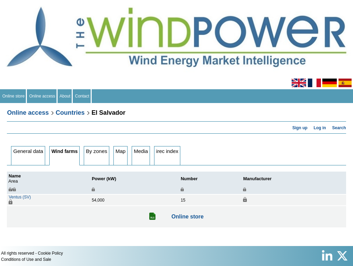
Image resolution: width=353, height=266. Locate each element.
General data (28, 151)
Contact (82, 96)
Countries (70, 112)
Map (120, 151)
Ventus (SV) (20, 197)
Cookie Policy (50, 253)
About (65, 96)
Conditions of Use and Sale (26, 259)
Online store (13, 96)
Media (141, 151)
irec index (167, 151)
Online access (42, 96)
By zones (96, 151)
